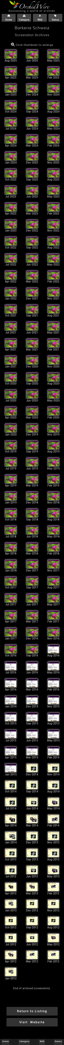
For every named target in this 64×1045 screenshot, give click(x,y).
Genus (58, 1041)
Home (5, 1041)
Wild (42, 1041)
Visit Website (32, 1022)
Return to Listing (32, 1011)
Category (24, 1041)
